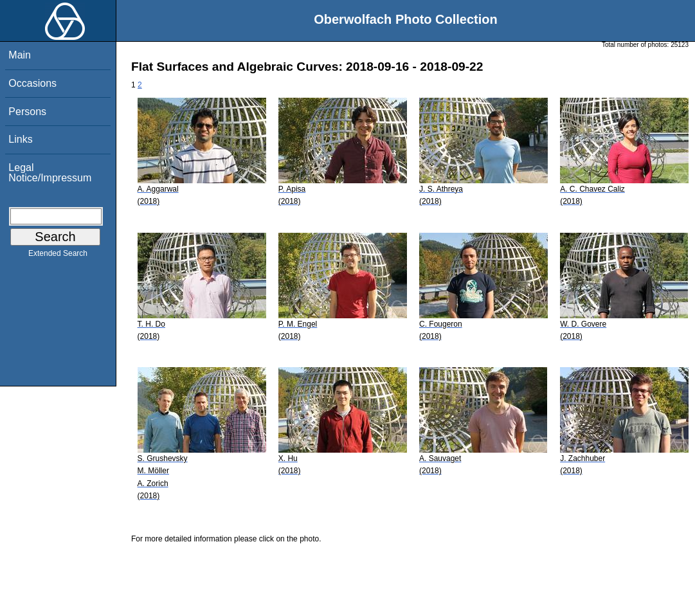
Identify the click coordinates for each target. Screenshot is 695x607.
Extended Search (57, 256)
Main (19, 55)
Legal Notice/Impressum (49, 172)
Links (20, 139)
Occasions (32, 83)
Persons (27, 111)
